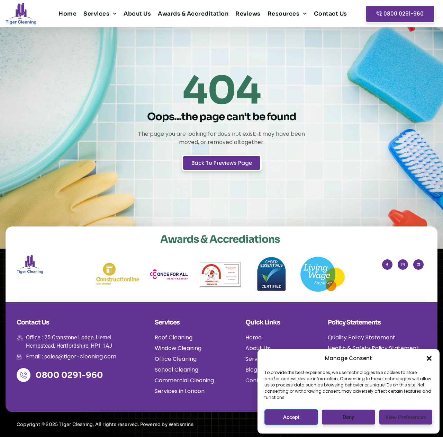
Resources (287, 13)
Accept (291, 417)
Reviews (248, 13)
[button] (429, 358)
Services (100, 13)
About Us (137, 13)
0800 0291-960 (69, 375)
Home (67, 13)
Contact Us (330, 13)
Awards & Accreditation (193, 13)
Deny (348, 417)
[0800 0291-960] (23, 375)
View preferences (405, 417)
